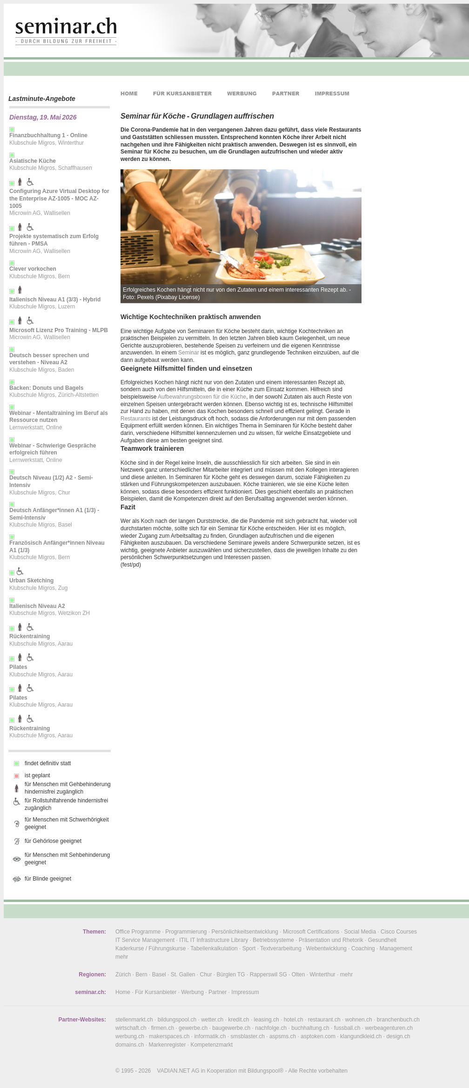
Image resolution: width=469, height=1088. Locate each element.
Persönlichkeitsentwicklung (245, 931)
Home (122, 992)
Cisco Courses (399, 931)
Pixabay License (177, 297)
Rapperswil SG (268, 974)
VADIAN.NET (173, 1071)
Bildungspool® (266, 1071)
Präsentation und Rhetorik (331, 940)
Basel (159, 974)
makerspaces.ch (169, 1036)
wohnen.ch (358, 1019)
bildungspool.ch (177, 1019)
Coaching (363, 948)
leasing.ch (266, 1019)
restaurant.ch (324, 1019)
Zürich (123, 974)
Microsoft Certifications (311, 931)
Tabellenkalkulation (213, 948)
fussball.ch (347, 1028)
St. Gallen (183, 974)
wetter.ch (212, 1019)
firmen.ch (162, 1028)
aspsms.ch (282, 1036)
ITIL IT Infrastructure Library (213, 940)
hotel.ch (293, 1019)
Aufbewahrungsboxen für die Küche (202, 397)
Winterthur (322, 974)
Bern (141, 974)
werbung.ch (129, 1036)
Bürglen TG (231, 974)
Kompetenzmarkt (211, 1044)
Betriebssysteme (273, 940)
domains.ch (129, 1044)
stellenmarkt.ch (134, 1019)
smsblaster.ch (248, 1036)
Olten (298, 974)
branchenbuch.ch (398, 1019)
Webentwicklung (326, 948)
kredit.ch (238, 1019)
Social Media (360, 931)
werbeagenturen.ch (389, 1028)
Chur (206, 974)
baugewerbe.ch (231, 1028)
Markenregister (167, 1044)
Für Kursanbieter (155, 992)
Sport (249, 948)
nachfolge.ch (271, 1028)
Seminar (188, 352)
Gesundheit (382, 940)
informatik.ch (210, 1036)
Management (396, 948)
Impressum (245, 992)
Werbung (192, 992)
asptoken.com (318, 1036)
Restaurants (136, 418)
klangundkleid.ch (361, 1036)
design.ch (398, 1036)
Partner (217, 992)
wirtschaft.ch (131, 1028)
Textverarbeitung (281, 948)
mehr (121, 957)
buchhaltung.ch (310, 1028)
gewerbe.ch (193, 1028)
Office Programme (138, 931)
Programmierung (186, 931)
